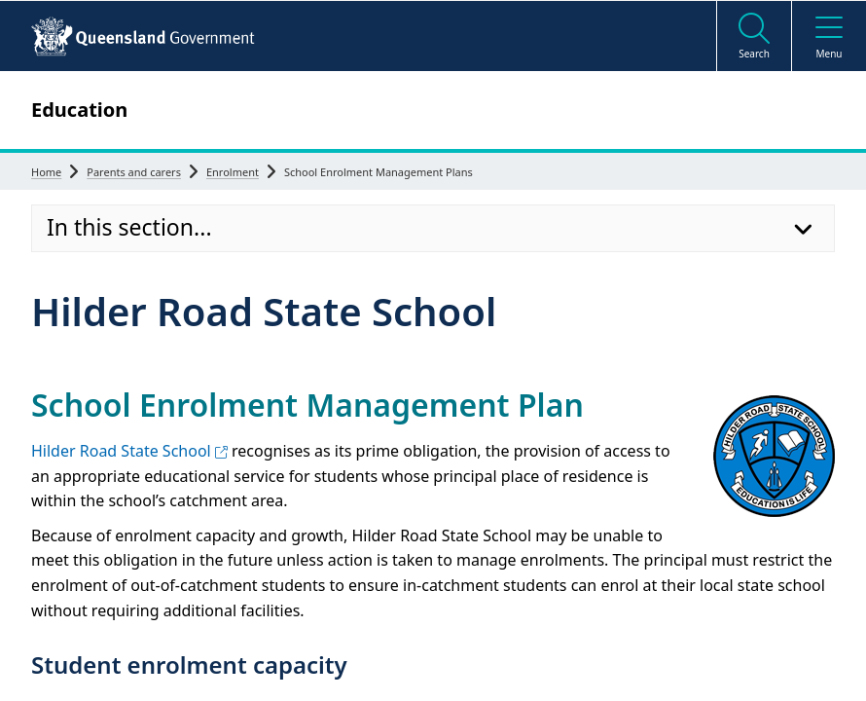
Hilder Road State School (129, 450)
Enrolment (232, 172)
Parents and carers (134, 172)
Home (46, 172)
